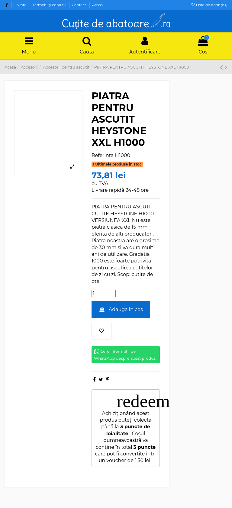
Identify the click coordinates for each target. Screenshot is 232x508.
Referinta (103, 155)
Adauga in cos (121, 309)
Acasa (97, 4)
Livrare (20, 4)
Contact (79, 4)
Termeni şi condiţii (50, 4)
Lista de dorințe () (208, 4)
